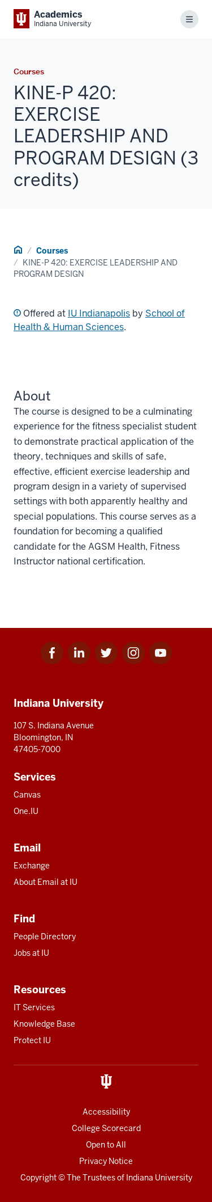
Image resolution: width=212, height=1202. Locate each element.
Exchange (32, 866)
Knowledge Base (44, 1024)
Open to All (106, 1145)
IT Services (34, 1007)
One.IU (26, 811)
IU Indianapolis (99, 313)
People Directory (45, 936)
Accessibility (106, 1112)
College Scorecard (106, 1128)
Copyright (38, 1178)
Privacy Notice (106, 1161)
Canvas (27, 795)
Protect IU (32, 1040)
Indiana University (159, 1178)
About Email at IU (45, 882)
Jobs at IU (31, 953)
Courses (52, 251)
